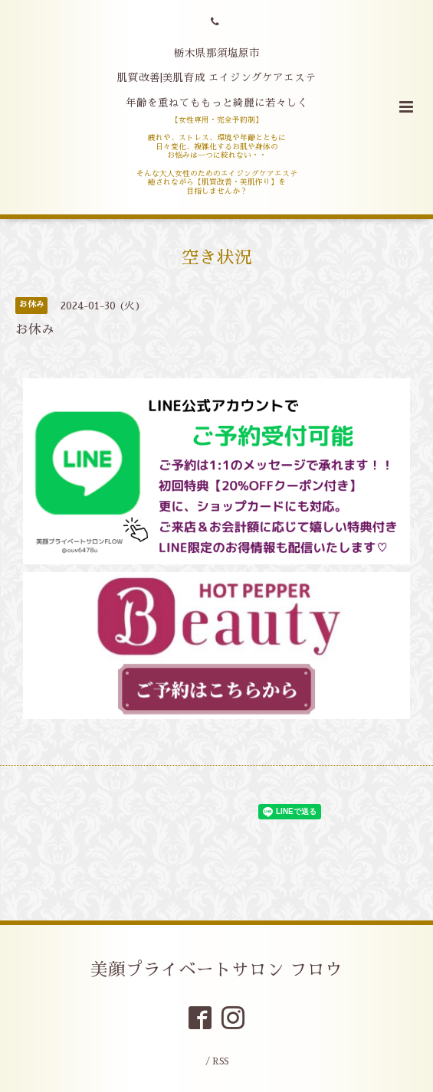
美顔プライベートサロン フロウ (216, 969)
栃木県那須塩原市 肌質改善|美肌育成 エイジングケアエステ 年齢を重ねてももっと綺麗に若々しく (216, 78)
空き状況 (217, 257)
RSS (220, 1062)
